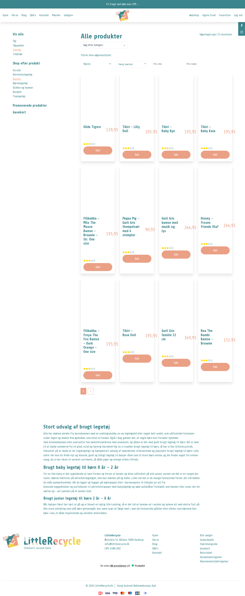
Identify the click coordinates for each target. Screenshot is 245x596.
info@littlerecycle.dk (117, 544)
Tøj (14, 41)
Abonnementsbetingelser (214, 561)
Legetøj (17, 49)
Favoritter (225, 15)
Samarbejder (207, 539)
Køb (137, 154)
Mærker (56, 15)
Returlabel (206, 552)
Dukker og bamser (23, 87)
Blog (24, 15)
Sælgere (68, 15)
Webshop (194, 15)
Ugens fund (209, 15)
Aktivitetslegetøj (22, 74)
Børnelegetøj (20, 83)
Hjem (5, 15)
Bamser (17, 79)
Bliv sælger (206, 535)
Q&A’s (33, 15)
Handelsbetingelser (211, 557)
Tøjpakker (18, 45)
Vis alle (18, 34)
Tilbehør (17, 54)
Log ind (238, 15)
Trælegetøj (19, 96)
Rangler (17, 92)
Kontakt (44, 15)
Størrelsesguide (208, 544)
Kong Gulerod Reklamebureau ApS (136, 585)
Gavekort (205, 548)
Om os (15, 15)
